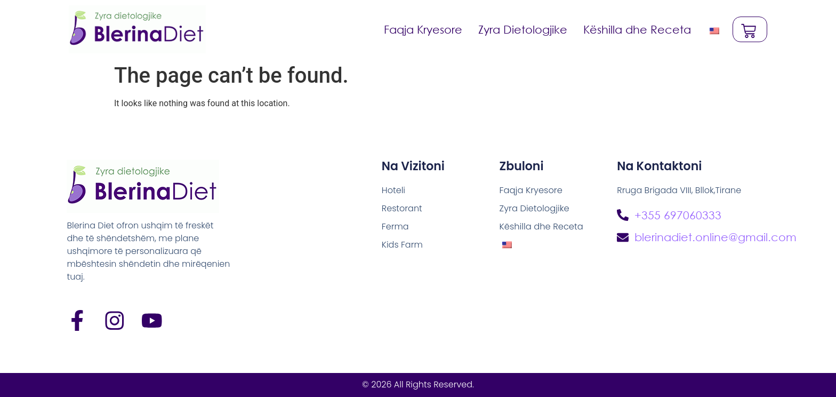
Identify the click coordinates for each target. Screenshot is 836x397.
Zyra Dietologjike (522, 29)
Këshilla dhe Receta (636, 29)
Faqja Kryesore (422, 29)
